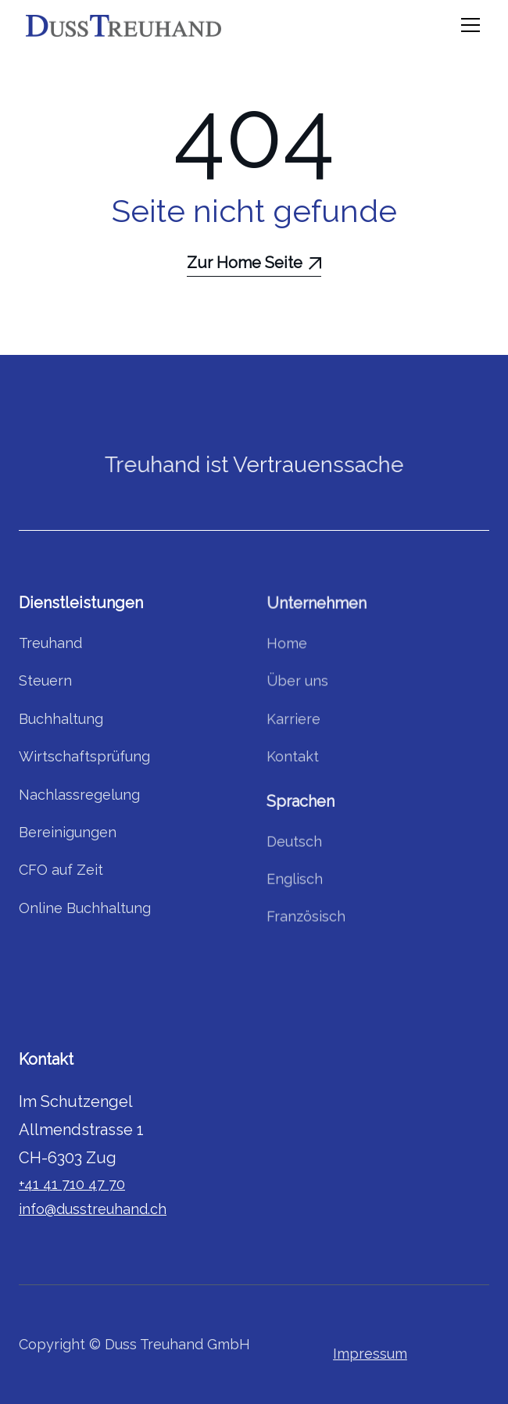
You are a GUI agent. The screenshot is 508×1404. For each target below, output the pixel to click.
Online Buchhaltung (85, 907)
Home (287, 646)
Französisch (306, 913)
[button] (467, 25)
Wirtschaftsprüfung (85, 756)
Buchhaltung (61, 719)
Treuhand (51, 644)
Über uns (297, 683)
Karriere (293, 719)
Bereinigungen (68, 832)
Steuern (46, 681)
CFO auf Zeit (61, 869)
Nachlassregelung (80, 794)
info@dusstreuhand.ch (92, 1209)
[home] (123, 25)
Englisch (294, 877)
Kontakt (292, 757)
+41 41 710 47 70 (72, 1184)
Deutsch (294, 840)
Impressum (370, 1353)
